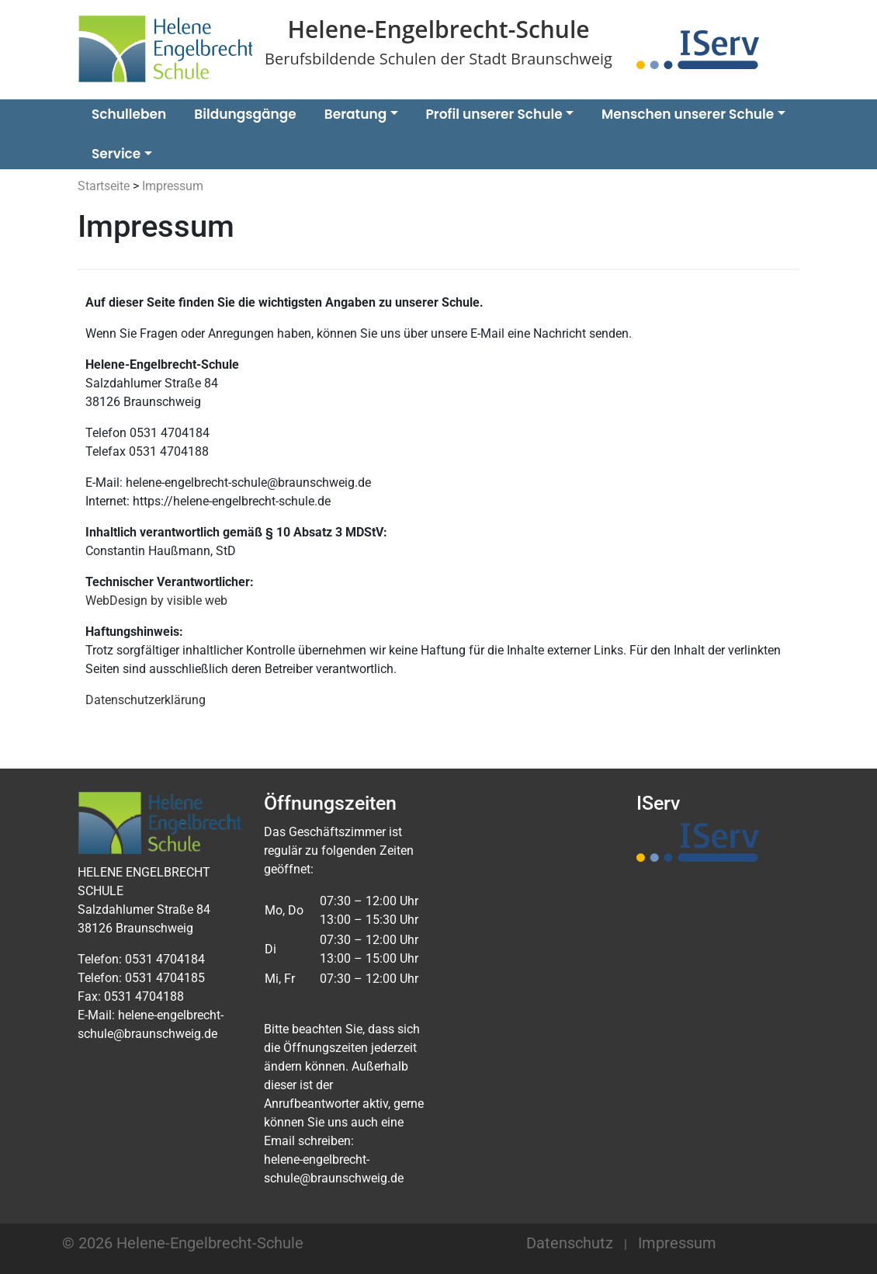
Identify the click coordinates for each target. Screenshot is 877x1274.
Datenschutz (569, 1243)
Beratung (355, 114)
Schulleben (129, 114)
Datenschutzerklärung (145, 700)
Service (116, 153)
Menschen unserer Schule (687, 114)
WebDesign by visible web (156, 600)
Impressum (677, 1243)
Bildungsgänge (245, 114)
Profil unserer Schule (494, 114)
